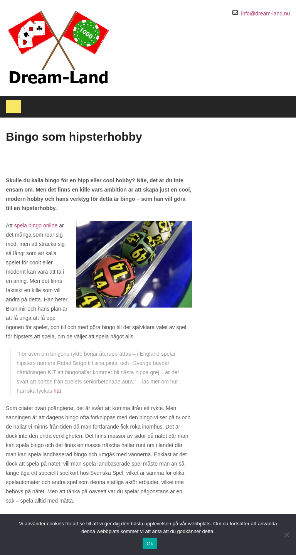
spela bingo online (35, 225)
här (57, 391)
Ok (149, 544)
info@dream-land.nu (265, 13)
